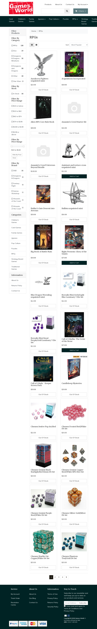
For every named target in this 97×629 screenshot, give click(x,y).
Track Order (15, 598)
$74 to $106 (16, 122)
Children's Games (21, 20)
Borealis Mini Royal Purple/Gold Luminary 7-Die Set (43, 340)
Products (48, 4)
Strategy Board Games (84, 21)
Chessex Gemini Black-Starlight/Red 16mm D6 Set (43, 471)
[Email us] (65, 615)
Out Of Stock (43, 90)
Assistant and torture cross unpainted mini (74, 166)
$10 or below (17, 106)
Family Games (31, 20)
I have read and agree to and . (74, 608)
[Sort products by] (79, 45)
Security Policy (52, 607)
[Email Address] (71, 603)
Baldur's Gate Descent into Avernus (43, 209)
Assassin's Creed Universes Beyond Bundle (43, 166)
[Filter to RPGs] (17, 45)
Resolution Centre (15, 603)
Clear (14, 158)
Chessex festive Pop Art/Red (43, 427)
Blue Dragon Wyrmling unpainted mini (41, 296)
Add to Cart (74, 176)
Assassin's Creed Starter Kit (74, 122)
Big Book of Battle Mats (41, 252)
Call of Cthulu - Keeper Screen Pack (41, 384)
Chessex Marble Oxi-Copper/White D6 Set (40, 557)
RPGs (74, 19)
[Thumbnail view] (32, 45)
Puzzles (66, 19)
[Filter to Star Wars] (17, 81)
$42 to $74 (16, 116)
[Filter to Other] (17, 76)
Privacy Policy (52, 598)
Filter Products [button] (15, 32)
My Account (15, 594)
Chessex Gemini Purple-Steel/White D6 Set (41, 514)
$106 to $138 (17, 127)
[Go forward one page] (66, 577)
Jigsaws (41, 19)
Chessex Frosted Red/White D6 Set (74, 428)
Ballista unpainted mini (72, 208)
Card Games (11, 20)
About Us (58, 4)
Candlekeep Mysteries (72, 383)
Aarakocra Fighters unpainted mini (39, 80)
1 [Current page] (51, 577)
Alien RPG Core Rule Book (42, 122)
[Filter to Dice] (17, 50)
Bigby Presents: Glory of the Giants (74, 253)
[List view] (36, 45)
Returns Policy (16, 286)
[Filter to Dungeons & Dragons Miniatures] (17, 58)
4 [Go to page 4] (62, 577)
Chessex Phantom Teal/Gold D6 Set (70, 557)
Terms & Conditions (71, 608)
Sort (67, 45)
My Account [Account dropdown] (82, 4)
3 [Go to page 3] (58, 577)
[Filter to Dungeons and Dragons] (17, 68)
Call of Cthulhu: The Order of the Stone (73, 340)
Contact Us (70, 4)
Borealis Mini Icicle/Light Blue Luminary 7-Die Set (73, 296)
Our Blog (32, 598)
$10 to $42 (16, 111)
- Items (80, 11)
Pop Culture (53, 19)
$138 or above (15, 133)
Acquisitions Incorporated (73, 79)
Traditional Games (15, 268)
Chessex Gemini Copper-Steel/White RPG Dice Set (73, 471)
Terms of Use (52, 594)
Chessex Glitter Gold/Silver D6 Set (74, 514)
